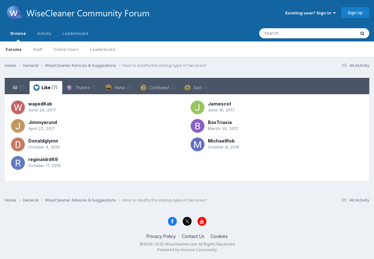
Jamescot (219, 103)
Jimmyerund (42, 122)
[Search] (290, 33)
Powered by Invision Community (187, 249)
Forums (14, 49)
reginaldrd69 (43, 159)
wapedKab (40, 103)
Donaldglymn (43, 140)
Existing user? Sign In (310, 12)
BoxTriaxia (220, 122)
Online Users (66, 49)
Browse (18, 36)
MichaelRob (221, 140)
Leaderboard (102, 49)
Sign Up (355, 12)
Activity (44, 33)
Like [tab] (45, 87)
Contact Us (193, 236)
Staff (37, 49)
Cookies (219, 236)
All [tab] (19, 87)
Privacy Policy (161, 236)
